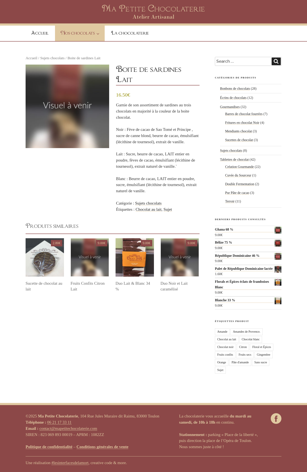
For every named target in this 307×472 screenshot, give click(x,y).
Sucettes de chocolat (239, 140)
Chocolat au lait (149, 209)
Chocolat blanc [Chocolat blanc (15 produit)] (251, 339)
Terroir (230, 201)
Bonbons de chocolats (235, 88)
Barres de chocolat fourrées (243, 114)
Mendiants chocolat (238, 131)
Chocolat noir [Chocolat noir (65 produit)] (225, 347)
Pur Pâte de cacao (237, 193)
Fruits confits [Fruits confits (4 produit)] (225, 354)
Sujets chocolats (52, 58)
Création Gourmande (239, 167)
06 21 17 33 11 (59, 422)
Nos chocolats (80, 34)
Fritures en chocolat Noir (242, 122)
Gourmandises (230, 107)
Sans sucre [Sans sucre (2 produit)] (260, 362)
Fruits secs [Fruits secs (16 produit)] (245, 354)
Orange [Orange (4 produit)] (221, 362)
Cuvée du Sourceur (238, 175)
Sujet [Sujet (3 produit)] (220, 370)
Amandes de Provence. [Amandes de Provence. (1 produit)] (246, 331)
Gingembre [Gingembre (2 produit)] (263, 354)
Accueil (40, 33)
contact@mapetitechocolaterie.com (68, 428)
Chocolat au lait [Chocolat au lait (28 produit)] (226, 339)
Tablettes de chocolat (234, 159)
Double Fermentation (239, 184)
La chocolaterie (130, 33)
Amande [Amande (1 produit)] (222, 331)
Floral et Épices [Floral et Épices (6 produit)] (261, 347)
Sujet (168, 209)
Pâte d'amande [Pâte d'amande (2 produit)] (240, 362)
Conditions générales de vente (103, 447)
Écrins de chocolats (233, 98)
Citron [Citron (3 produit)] (243, 347)
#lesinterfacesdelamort (69, 462)
